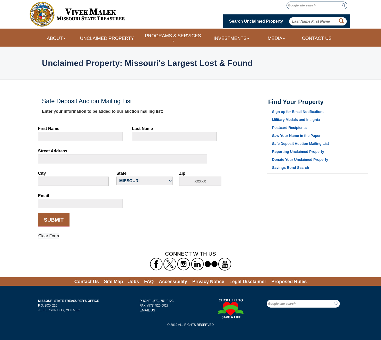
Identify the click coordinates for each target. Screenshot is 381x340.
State (121, 173)
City (42, 173)
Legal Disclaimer (247, 281)
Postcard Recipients (289, 128)
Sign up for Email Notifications (298, 112)
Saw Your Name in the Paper (296, 136)
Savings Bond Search (290, 167)
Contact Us (86, 281)
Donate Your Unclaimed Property (300, 160)
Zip (182, 173)
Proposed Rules (289, 281)
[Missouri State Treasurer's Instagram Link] (183, 264)
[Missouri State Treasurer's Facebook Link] (156, 264)
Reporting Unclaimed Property (298, 152)
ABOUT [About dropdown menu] (56, 38)
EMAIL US (147, 310)
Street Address (52, 151)
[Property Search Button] (341, 21)
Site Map (113, 281)
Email (43, 196)
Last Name (142, 128)
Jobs (133, 281)
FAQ (149, 281)
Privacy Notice (208, 281)
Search (345, 5)
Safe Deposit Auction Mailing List (300, 144)
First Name (48, 128)
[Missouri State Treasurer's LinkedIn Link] (197, 264)
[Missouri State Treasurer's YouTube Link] (224, 264)
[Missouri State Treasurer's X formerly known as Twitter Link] (169, 264)
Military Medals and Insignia (296, 120)
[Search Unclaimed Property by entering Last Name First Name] (318, 21)
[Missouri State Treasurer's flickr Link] (211, 264)
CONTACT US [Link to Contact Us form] (317, 38)
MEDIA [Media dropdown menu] (276, 38)
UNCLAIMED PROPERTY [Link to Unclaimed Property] (107, 38)
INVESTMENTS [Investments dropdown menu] (231, 38)
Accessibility (173, 281)
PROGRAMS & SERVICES (173, 37)
